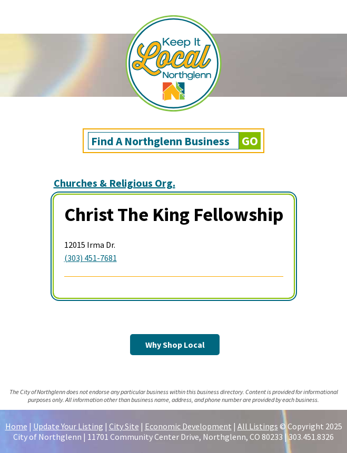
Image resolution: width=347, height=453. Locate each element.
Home (16, 426)
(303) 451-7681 (90, 258)
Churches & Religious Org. (114, 182)
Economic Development (188, 426)
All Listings (257, 426)
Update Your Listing (68, 426)
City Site (124, 426)
